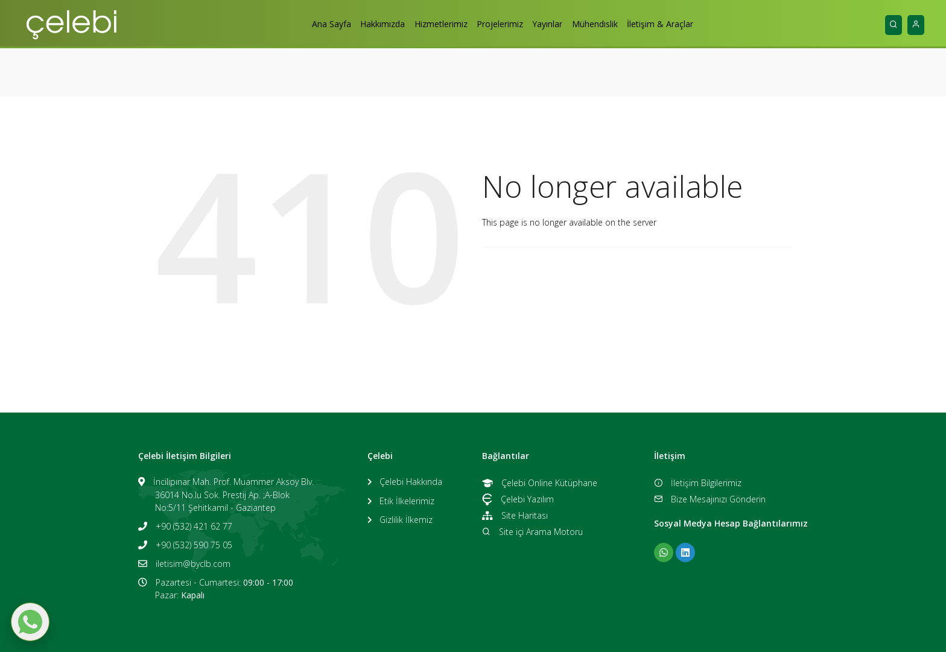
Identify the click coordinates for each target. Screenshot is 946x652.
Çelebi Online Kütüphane (539, 483)
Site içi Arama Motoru (532, 531)
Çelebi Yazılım (518, 499)
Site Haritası (515, 515)
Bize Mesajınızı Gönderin (710, 499)
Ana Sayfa (315, 24)
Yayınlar (553, 24)
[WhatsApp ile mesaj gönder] (30, 622)
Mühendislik (605, 24)
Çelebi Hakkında (410, 481)
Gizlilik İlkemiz (406, 519)
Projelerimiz (500, 24)
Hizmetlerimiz (435, 24)
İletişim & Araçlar (676, 24)
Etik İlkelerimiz (406, 501)
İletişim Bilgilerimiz (697, 483)
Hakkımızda (372, 24)
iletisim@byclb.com (193, 563)
